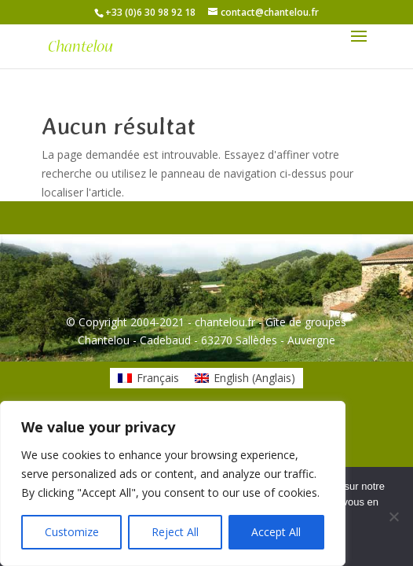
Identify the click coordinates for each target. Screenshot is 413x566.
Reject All (175, 531)
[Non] (393, 516)
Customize (72, 531)
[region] (172, 483)
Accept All (276, 531)
